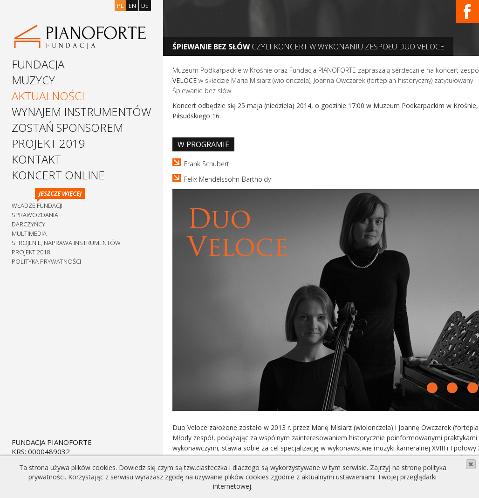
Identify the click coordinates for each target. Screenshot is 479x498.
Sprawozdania (35, 215)
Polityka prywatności (46, 261)
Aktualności (48, 95)
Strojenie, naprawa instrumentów (66, 243)
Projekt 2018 (31, 252)
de (145, 5)
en (132, 5)
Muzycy (33, 80)
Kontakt (36, 159)
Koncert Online (58, 175)
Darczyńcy (28, 224)
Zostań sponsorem (67, 127)
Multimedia (29, 233)
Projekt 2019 (48, 143)
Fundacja (38, 64)
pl (120, 5)
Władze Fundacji (37, 205)
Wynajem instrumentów (81, 111)
